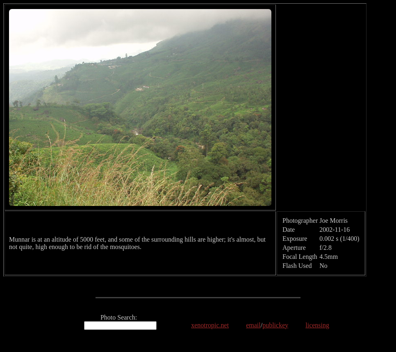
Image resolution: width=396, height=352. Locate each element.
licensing (317, 325)
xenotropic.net (210, 325)
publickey (275, 325)
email (253, 325)
